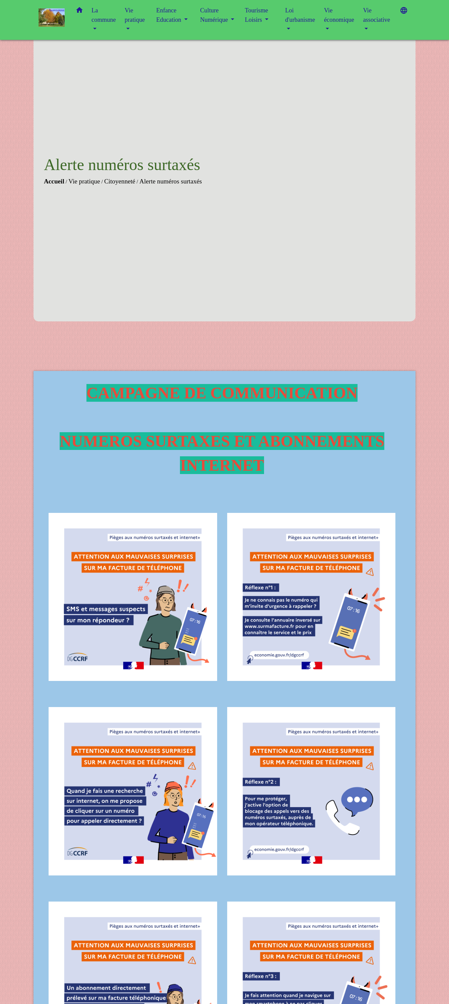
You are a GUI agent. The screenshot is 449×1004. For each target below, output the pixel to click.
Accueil (54, 181)
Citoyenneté (119, 181)
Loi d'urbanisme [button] (300, 15)
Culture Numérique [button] (214, 15)
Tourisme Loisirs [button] (256, 15)
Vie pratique (84, 181)
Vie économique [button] (339, 15)
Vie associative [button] (376, 15)
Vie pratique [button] (135, 15)
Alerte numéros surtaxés (170, 181)
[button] (79, 11)
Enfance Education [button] (169, 15)
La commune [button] (103, 15)
